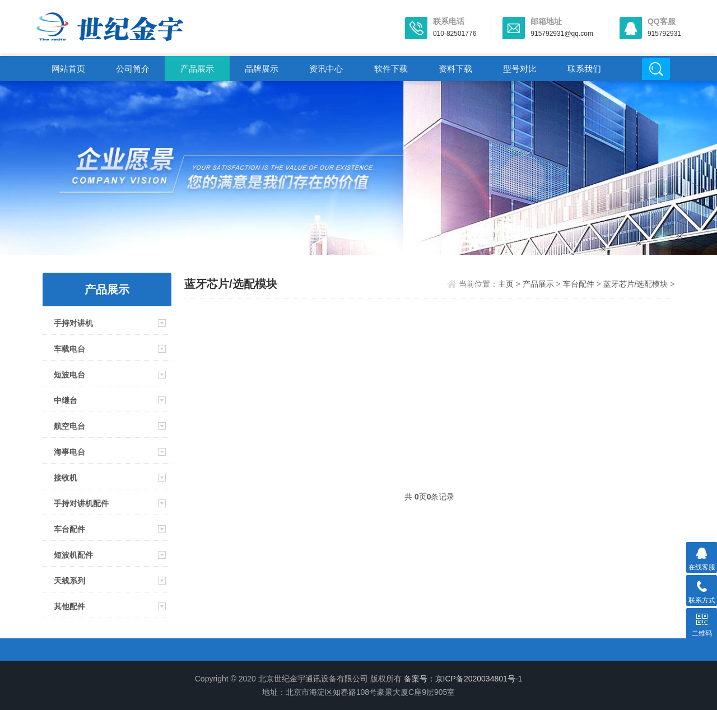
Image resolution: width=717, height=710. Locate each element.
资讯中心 (326, 68)
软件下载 (391, 68)
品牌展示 (261, 68)
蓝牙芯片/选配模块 (635, 283)
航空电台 (69, 426)
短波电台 (69, 374)
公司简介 (133, 68)
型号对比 (520, 68)
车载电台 (69, 348)
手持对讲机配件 (81, 503)
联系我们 (584, 68)
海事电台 (69, 451)
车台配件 (69, 529)
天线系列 (69, 580)
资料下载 (455, 68)
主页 (506, 283)
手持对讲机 (73, 323)
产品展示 (197, 68)
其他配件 (69, 606)
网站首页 (68, 68)
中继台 (65, 400)
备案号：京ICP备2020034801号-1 (463, 678)
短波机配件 (73, 554)
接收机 (65, 477)
